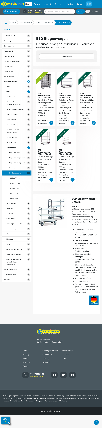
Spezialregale (8, 71)
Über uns (26, 362)
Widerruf (46, 362)
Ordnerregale (8, 41)
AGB (64, 358)
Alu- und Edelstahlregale (12, 61)
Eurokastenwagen (11, 229)
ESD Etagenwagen (15, 173)
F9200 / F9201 (15, 188)
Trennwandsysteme (10, 269)
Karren (8, 86)
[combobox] (59, 11)
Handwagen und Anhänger (14, 249)
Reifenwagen (11, 119)
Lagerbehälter (8, 66)
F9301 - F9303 (15, 193)
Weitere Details (66, 56)
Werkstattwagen (12, 114)
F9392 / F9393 (15, 178)
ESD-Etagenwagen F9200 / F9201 (86, 95)
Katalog (26, 366)
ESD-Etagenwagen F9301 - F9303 (44, 152)
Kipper (8, 244)
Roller (7, 234)
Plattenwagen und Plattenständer (13, 131)
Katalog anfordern (50, 351)
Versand (65, 354)
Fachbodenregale (9, 36)
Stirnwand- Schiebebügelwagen (14, 103)
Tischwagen (11, 97)
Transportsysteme (26, 22)
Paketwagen (13, 168)
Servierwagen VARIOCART (14, 224)
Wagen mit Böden (14, 153)
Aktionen (10, 208)
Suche (80, 11)
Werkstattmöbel (9, 76)
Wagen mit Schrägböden (17, 163)
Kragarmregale (9, 56)
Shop (14, 22)
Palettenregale (8, 51)
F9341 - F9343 (15, 198)
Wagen (38, 22)
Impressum (47, 354)
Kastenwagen (11, 142)
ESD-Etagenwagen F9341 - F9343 (65, 152)
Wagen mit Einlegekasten (17, 158)
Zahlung (45, 358)
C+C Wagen (11, 125)
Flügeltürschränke (10, 274)
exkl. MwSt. (95, 11)
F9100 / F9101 (15, 183)
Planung (26, 354)
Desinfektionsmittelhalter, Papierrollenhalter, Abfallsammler (14, 261)
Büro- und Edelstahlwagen (15, 109)
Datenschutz (67, 351)
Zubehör (10, 213)
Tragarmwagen (12, 137)
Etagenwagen (49, 22)
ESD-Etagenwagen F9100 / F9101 (65, 95)
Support (26, 358)
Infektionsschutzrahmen (13, 254)
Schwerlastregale (9, 46)
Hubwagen (9, 239)
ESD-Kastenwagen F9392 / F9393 (44, 95)
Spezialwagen (11, 203)
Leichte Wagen (10, 218)
